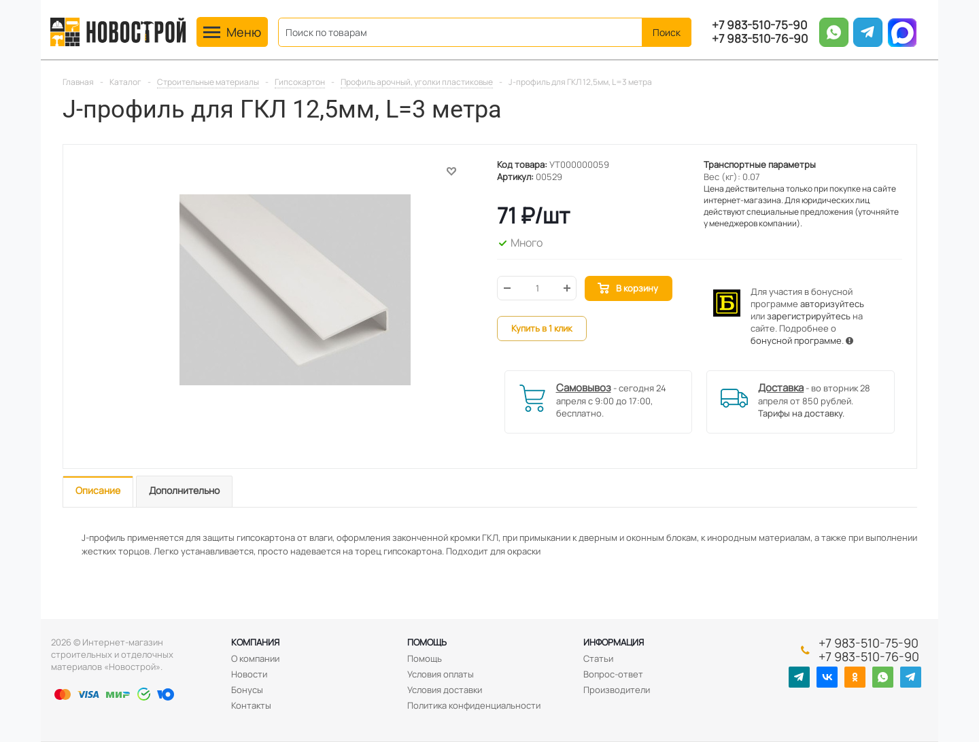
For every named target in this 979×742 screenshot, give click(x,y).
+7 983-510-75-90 (759, 25)
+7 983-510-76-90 (760, 39)
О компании (255, 658)
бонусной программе (796, 340)
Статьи (598, 658)
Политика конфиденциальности (473, 705)
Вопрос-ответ (613, 674)
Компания (255, 642)
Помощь (427, 642)
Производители (616, 690)
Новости (249, 674)
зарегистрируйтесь (809, 316)
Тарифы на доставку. (801, 413)
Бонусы (247, 690)
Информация (613, 642)
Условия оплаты (440, 674)
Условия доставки (444, 690)
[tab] (98, 492)
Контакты (251, 705)
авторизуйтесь (832, 304)
